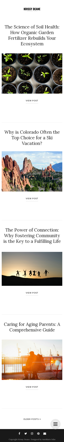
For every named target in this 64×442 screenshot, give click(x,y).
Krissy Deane (24, 439)
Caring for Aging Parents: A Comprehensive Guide (32, 327)
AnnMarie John (48, 439)
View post (32, 100)
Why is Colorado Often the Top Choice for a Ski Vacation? (32, 137)
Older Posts (31, 419)
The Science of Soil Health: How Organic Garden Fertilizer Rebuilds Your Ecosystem (32, 35)
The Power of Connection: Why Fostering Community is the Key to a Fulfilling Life (32, 235)
